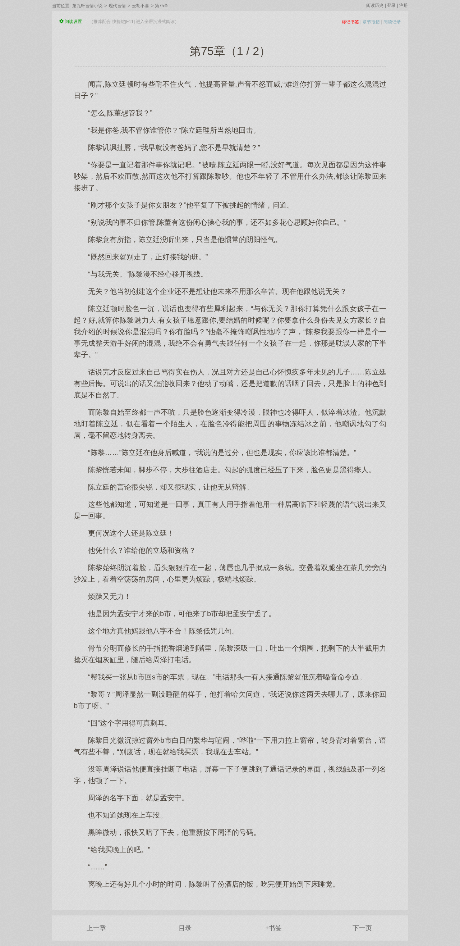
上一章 (96, 928)
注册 (403, 5)
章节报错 (371, 21)
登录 (391, 5)
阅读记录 (392, 21)
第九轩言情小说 (87, 5)
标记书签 (350, 21)
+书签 (273, 928)
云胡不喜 (140, 5)
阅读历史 (374, 5)
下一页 (362, 928)
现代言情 (117, 5)
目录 (185, 928)
